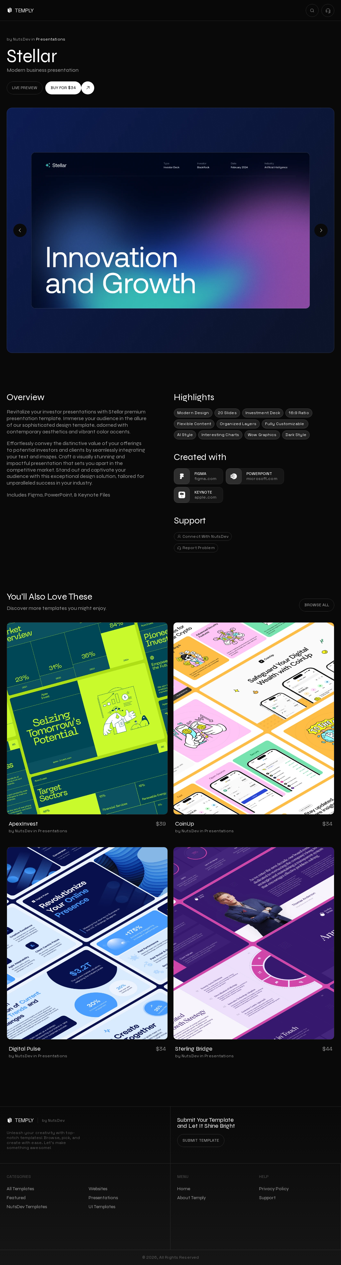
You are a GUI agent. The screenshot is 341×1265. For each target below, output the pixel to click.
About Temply (191, 1198)
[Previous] (20, 230)
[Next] (321, 230)
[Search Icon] (312, 10)
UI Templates (102, 1206)
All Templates (20, 1189)
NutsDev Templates (27, 1206)
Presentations (52, 831)
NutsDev (56, 1120)
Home (183, 1189)
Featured (16, 1198)
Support (267, 1198)
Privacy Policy (274, 1189)
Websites (98, 1189)
